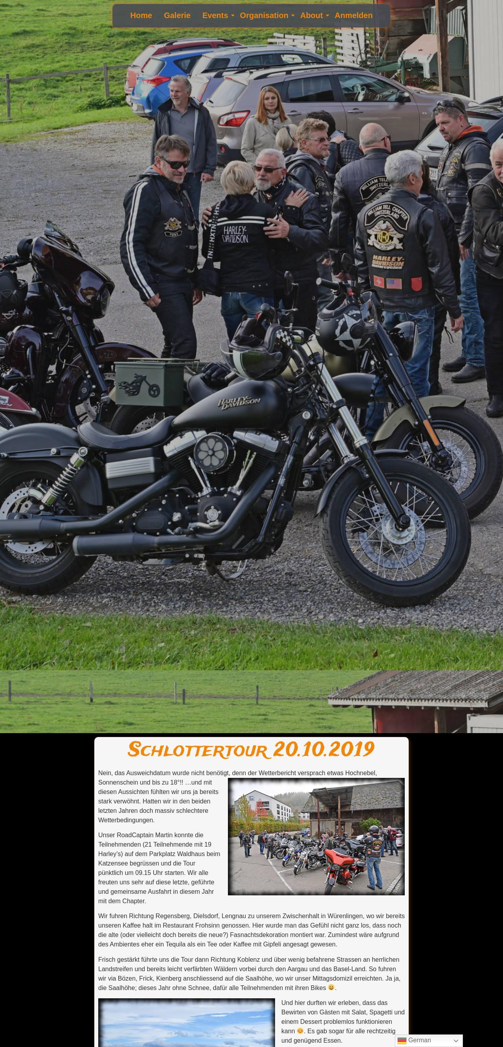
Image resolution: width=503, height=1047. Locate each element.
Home (141, 15)
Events (216, 15)
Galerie (177, 15)
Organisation (265, 15)
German (414, 1040)
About (312, 15)
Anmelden (354, 15)
